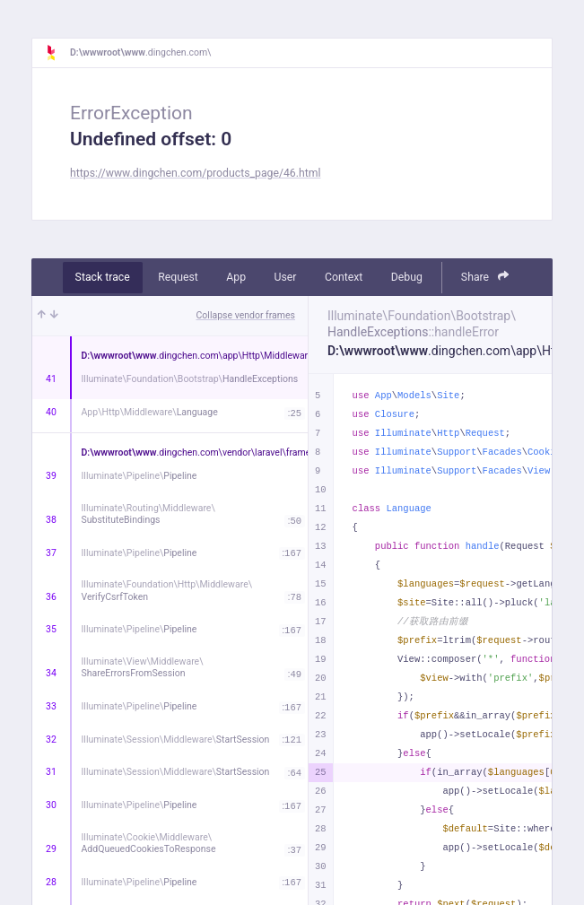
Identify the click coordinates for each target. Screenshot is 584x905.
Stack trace (102, 277)
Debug (407, 277)
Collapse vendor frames (246, 315)
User (286, 277)
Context (343, 277)
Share (485, 276)
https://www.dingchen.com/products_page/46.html (195, 173)
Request (178, 277)
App (236, 277)
